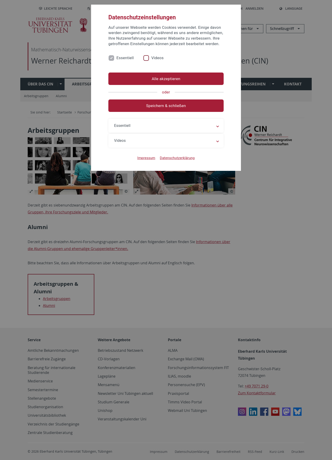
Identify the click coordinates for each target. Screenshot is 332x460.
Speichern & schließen (166, 105)
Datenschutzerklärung (177, 158)
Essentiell (125, 57)
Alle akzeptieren (166, 78)
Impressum (146, 158)
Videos (157, 57)
